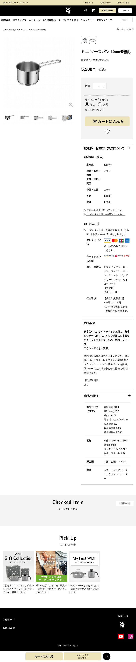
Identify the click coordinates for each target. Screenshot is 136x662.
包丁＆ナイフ (19, 20)
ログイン (125, 10)
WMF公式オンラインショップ (15, 3)
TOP (4, 30)
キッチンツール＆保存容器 (42, 20)
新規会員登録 (107, 10)
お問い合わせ (105, 3)
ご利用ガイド (88, 3)
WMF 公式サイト (124, 3)
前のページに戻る (125, 29)
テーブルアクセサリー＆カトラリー (76, 20)
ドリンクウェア (104, 20)
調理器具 (5, 20)
